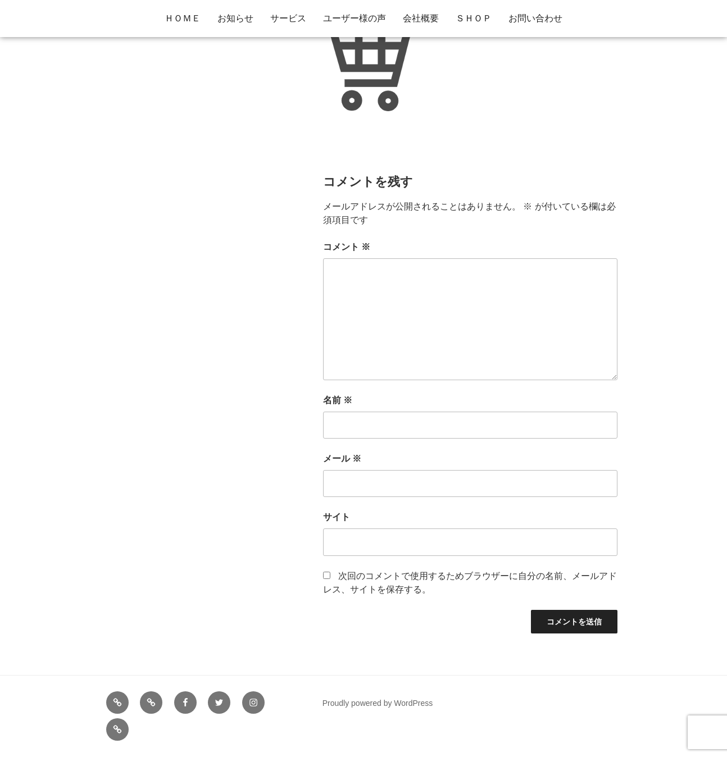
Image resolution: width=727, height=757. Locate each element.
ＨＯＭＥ (183, 18)
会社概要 (421, 18)
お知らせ (235, 18)
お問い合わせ (535, 18)
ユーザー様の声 (354, 18)
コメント (346, 247)
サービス (288, 18)
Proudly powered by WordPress (377, 703)
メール (342, 458)
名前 (337, 400)
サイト (336, 517)
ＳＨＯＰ (474, 18)
